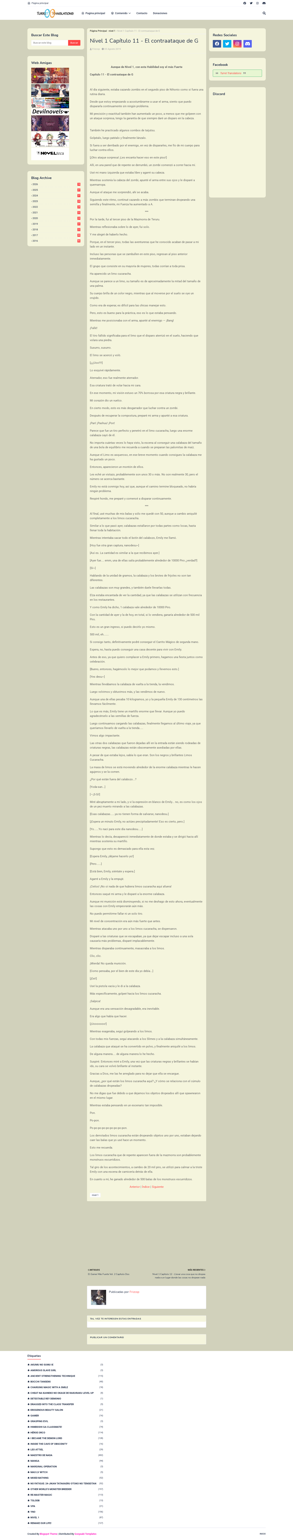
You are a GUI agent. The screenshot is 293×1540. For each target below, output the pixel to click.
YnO (66, 1511)
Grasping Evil (66, 1421)
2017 (56, 235)
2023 (56, 201)
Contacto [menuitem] (141, 13)
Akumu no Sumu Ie (66, 1364)
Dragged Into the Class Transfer (66, 1404)
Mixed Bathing (66, 1477)
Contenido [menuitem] (119, 13)
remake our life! (66, 1523)
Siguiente (158, 1187)
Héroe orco (66, 1432)
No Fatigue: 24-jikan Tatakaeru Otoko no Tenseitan (66, 1483)
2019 (56, 223)
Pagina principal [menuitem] (93, 13)
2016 (56, 240)
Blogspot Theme (48, 1533)
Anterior (135, 1187)
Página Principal (98, 31)
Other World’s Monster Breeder (66, 1489)
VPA (66, 1506)
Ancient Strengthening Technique (66, 1376)
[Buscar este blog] (49, 43)
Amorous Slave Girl (66, 1370)
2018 (56, 229)
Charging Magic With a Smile (66, 1387)
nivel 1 (112, 31)
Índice (146, 1187)
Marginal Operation (66, 1466)
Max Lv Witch (66, 1472)
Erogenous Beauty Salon (66, 1410)
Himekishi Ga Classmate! (66, 1426)
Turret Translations (230, 73)
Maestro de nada (66, 1455)
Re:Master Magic (66, 1494)
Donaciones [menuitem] (160, 13)
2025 (56, 189)
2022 (56, 206)
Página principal (37, 3)
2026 (56, 184)
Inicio (263, 1534)
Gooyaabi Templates (85, 1533)
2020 (56, 218)
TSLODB (66, 1500)
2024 (56, 195)
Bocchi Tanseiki (66, 1381)
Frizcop (96, 49)
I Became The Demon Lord (66, 1438)
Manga (66, 1460)
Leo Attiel (66, 1449)
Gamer (66, 1415)
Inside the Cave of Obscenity (66, 1443)
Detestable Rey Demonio (66, 1398)
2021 (56, 212)
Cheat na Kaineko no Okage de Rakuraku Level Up (66, 1393)
